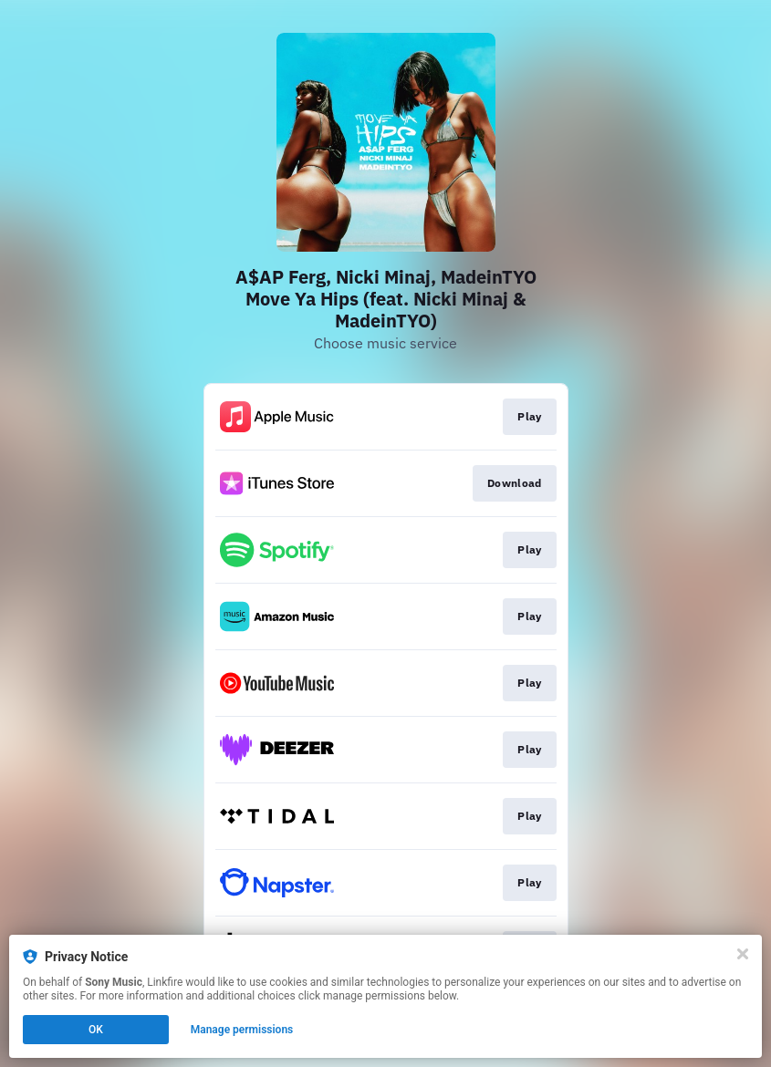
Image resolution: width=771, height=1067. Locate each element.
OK (96, 1029)
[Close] (742, 954)
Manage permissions (242, 1029)
